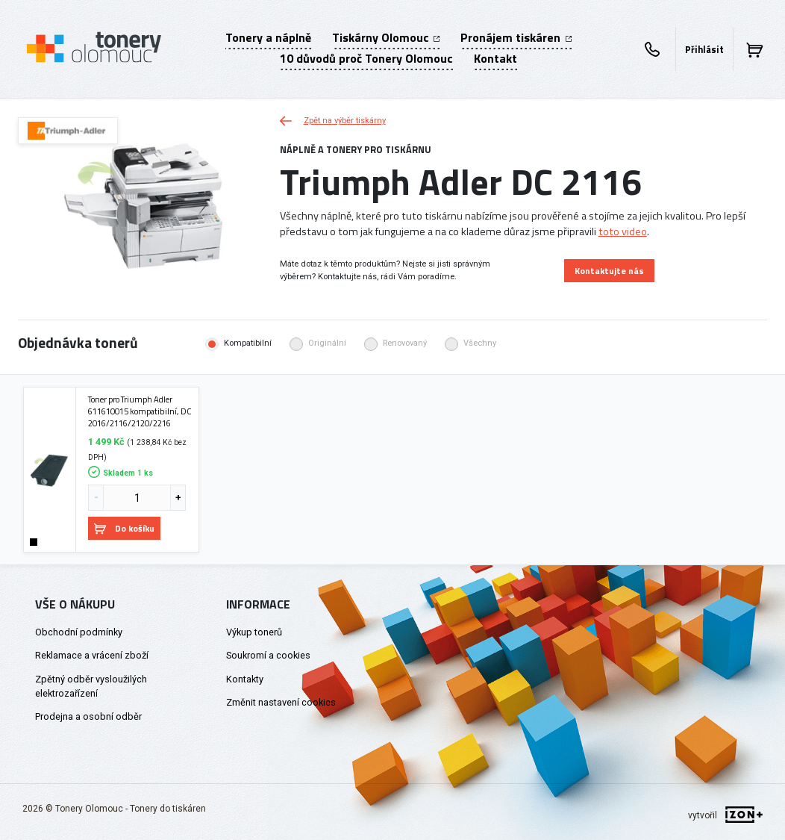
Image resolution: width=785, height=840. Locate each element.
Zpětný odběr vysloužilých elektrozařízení (91, 686)
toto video (622, 231)
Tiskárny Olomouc (386, 37)
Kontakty (244, 679)
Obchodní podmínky (78, 632)
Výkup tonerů (254, 632)
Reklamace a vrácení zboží (91, 655)
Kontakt (495, 58)
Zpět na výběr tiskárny (333, 120)
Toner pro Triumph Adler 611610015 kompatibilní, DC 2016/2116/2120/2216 (139, 411)
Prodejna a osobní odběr (88, 716)
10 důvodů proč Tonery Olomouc (366, 58)
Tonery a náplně (268, 37)
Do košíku (124, 528)
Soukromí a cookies (268, 655)
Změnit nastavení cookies (281, 702)
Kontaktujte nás (609, 271)
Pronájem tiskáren (515, 37)
